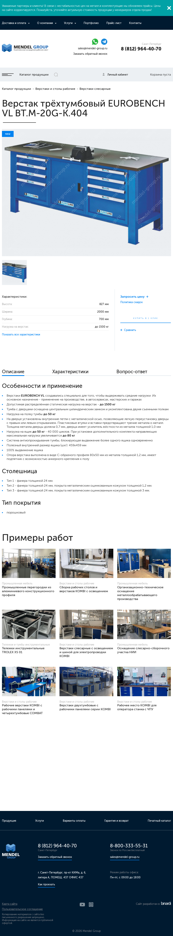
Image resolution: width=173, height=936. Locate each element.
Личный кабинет (117, 74)
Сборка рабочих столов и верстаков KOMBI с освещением (83, 589)
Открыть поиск (56, 75)
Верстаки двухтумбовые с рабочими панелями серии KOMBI (85, 707)
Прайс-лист (113, 23)
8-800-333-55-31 (129, 846)
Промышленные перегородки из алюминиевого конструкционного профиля (28, 591)
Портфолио (91, 23)
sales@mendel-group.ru (92, 48)
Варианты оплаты (74, 820)
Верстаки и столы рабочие (55, 89)
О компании (45, 23)
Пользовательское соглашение (22, 909)
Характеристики (70, 371)
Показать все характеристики (21, 334)
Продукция (9, 820)
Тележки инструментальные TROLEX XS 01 (23, 650)
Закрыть (169, 8)
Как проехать (46, 884)
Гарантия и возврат (116, 820)
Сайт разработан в (153, 904)
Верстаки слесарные (95, 89)
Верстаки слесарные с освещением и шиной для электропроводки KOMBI (86, 652)
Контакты (135, 23)
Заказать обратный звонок (90, 54)
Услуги (68, 23)
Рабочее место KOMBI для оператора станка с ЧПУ (136, 707)
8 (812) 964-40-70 (141, 49)
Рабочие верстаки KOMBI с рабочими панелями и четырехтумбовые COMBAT (22, 709)
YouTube (82, 904)
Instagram (91, 904)
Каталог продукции (25, 74)
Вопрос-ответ (131, 371)
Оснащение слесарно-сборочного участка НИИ (143, 650)
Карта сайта (9, 904)
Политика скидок (131, 302)
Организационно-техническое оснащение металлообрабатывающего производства (140, 593)
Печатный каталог (159, 820)
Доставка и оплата (14, 23)
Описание (13, 371)
